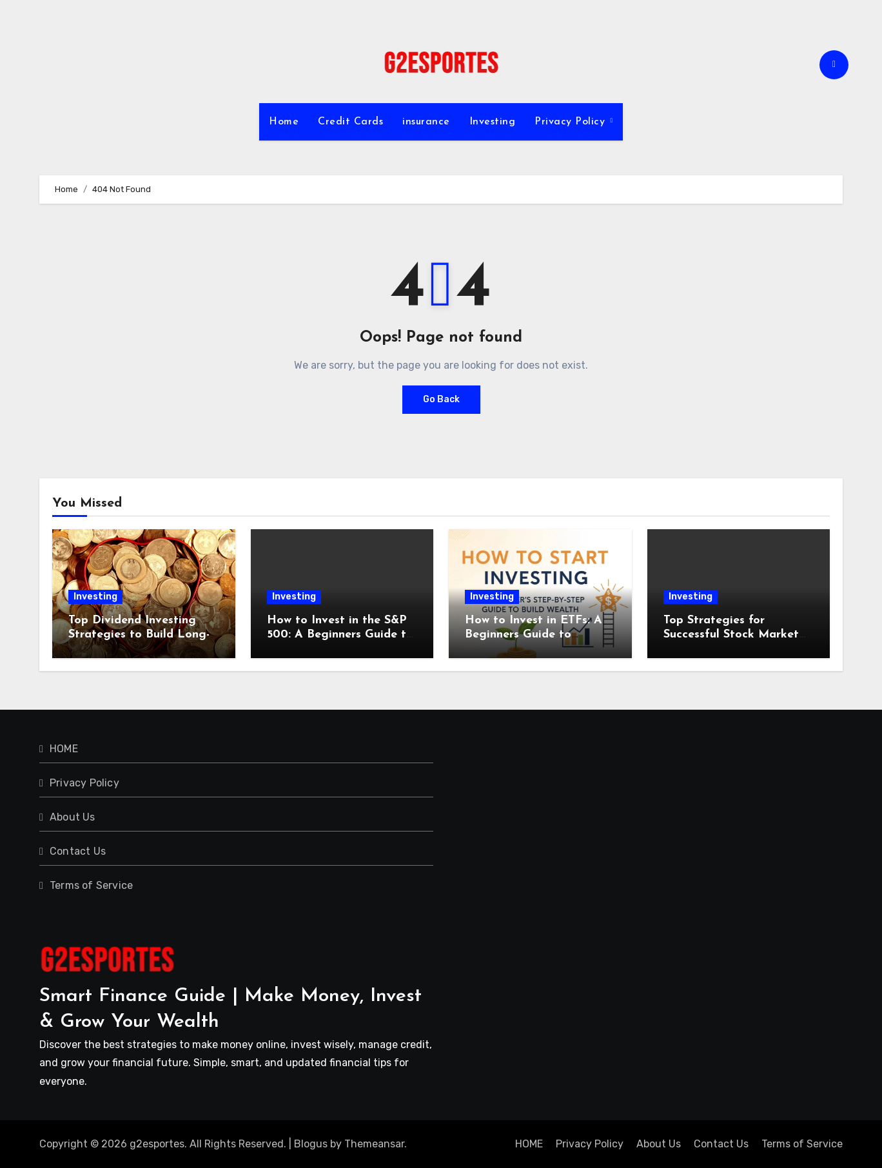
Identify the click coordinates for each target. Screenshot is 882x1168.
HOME (64, 749)
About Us (72, 817)
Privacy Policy (571, 122)
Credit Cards (350, 122)
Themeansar (374, 1144)
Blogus (311, 1144)
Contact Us (78, 851)
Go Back (441, 399)
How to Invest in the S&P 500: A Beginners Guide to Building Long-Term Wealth (342, 634)
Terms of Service (91, 885)
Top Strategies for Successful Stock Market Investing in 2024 (731, 634)
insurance (426, 122)
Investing (492, 122)
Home (284, 122)
